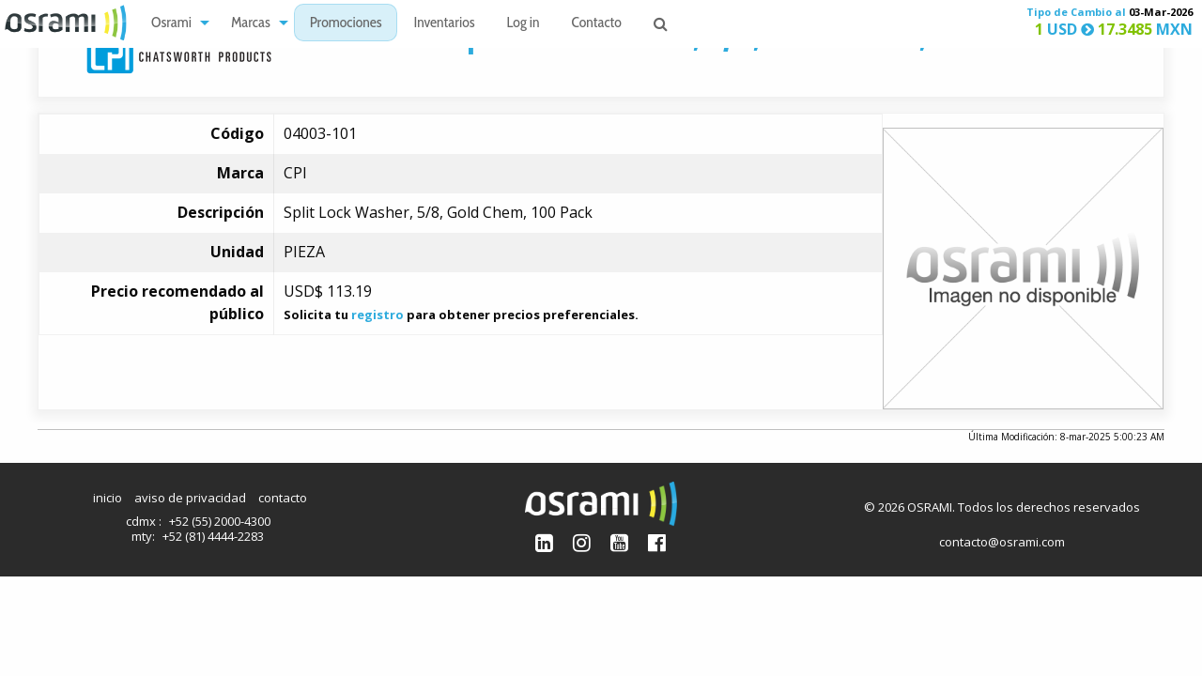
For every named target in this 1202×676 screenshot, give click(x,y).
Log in (523, 24)
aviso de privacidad (190, 497)
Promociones (346, 24)
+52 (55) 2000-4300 (219, 521)
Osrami (171, 24)
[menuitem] (175, 23)
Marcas (250, 24)
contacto (282, 497)
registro (377, 314)
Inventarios (443, 24)
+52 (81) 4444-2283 (213, 536)
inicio (107, 497)
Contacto (597, 24)
